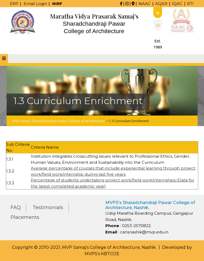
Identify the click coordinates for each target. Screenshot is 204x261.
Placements (25, 217)
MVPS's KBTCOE (102, 253)
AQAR (161, 3)
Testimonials (48, 207)
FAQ (16, 207)
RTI (190, 3)
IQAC (177, 3)
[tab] (4, 58)
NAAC (144, 3)
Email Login (35, 3)
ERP (14, 3)
